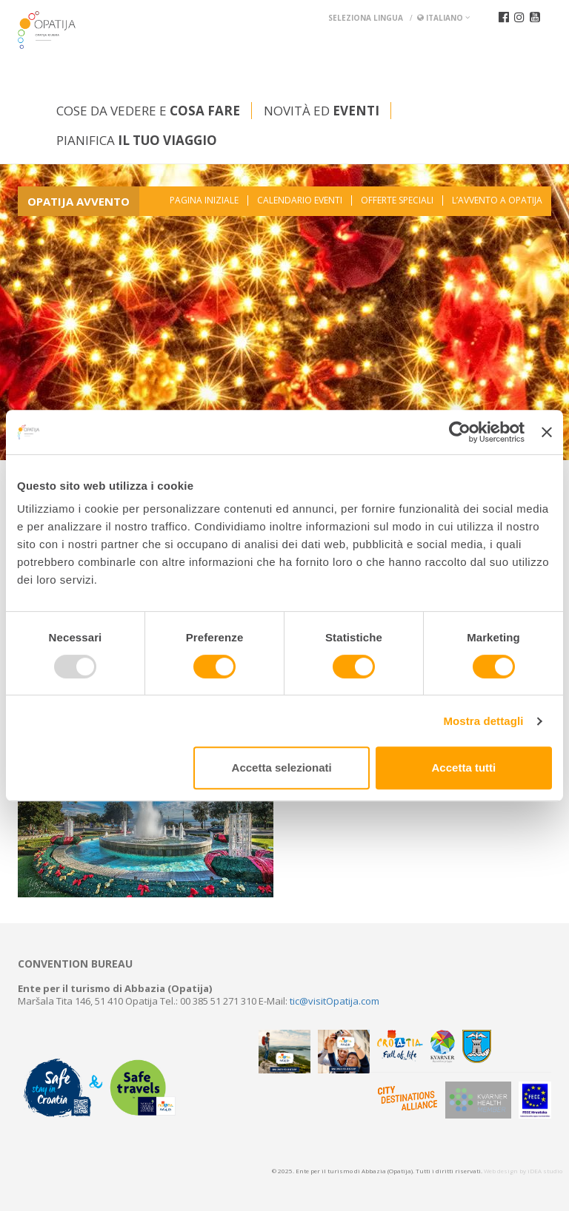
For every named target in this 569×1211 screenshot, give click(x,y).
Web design (501, 1171)
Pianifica (136, 140)
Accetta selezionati (282, 767)
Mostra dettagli (483, 721)
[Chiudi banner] (547, 432)
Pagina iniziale (204, 200)
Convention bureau (75, 964)
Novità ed (321, 110)
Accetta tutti (464, 767)
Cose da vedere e (148, 110)
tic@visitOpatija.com (334, 1001)
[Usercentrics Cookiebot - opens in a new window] (460, 432)
